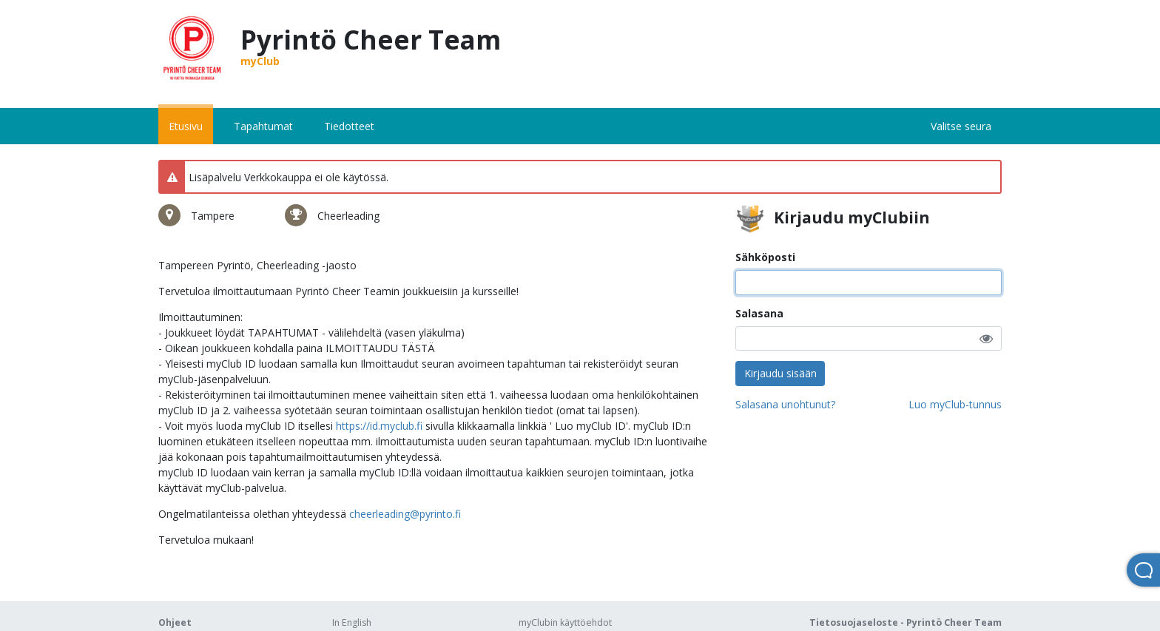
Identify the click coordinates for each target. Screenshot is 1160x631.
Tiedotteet (349, 126)
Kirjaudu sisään (780, 373)
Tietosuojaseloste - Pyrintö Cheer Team (905, 622)
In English (351, 622)
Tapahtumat (263, 126)
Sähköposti (765, 257)
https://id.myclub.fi (379, 426)
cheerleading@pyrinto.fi (405, 514)
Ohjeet (175, 622)
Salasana (759, 313)
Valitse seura (961, 126)
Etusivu (186, 126)
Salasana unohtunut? (785, 404)
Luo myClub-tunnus (955, 404)
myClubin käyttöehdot (565, 622)
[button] (986, 338)
